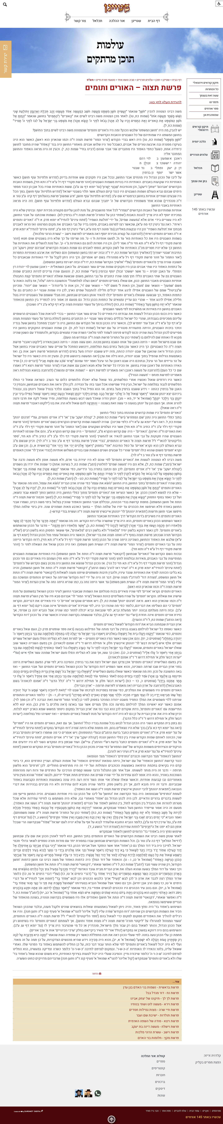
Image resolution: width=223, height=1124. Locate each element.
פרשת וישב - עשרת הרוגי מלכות (157, 1032)
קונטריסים (158, 1068)
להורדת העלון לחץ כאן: (165, 102)
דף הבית (154, 20)
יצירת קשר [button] (5, 59)
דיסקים (160, 1088)
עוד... (176, 982)
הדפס (95, 973)
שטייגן (136, 20)
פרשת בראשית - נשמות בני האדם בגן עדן (151, 987)
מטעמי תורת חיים (105, 80)
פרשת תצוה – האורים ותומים (133, 87)
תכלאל (97, 20)
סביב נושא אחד (126, 80)
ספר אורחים (211, 109)
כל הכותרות (212, 89)
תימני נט (213, 102)
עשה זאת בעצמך (208, 96)
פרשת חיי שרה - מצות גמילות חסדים (154, 1009)
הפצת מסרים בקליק (208, 1062)
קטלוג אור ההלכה (153, 1056)
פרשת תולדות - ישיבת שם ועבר (157, 1015)
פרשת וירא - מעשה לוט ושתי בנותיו (155, 1004)
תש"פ (90, 80)
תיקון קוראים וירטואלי (205, 83)
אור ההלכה (117, 20)
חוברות (160, 1075)
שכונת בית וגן (210, 115)
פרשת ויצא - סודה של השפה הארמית (153, 1021)
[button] (5, 4)
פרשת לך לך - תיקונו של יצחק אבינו (154, 998)
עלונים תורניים (145, 80)
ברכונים (160, 1082)
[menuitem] (153, 21)
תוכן (157, 80)
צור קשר (80, 20)
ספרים (161, 1061)
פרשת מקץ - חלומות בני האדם (158, 1038)
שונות (161, 1095)
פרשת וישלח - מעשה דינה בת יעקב (155, 1026)
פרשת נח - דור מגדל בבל (162, 993)
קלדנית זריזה (212, 1055)
